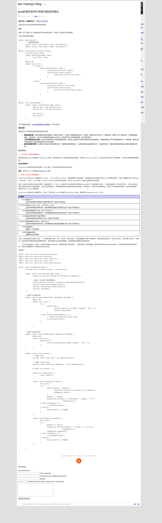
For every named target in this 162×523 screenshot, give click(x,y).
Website (42, 477)
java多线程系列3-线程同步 (41, 124)
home (45, 4)
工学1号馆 (44, 21)
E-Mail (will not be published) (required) (53, 474)
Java (35, 16)
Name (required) (45, 472)
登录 (138, 505)
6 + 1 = (20, 480)
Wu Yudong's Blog (29, 4)
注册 (135, 505)
